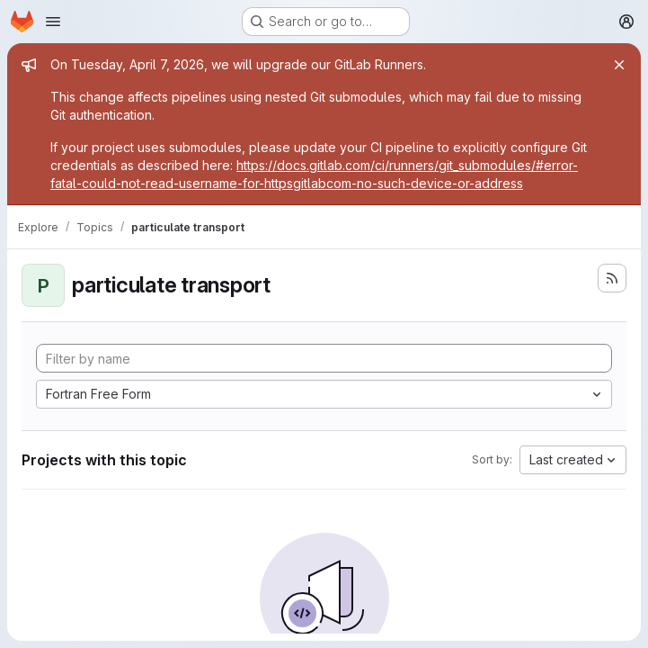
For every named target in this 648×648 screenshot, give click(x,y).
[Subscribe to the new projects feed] (612, 278)
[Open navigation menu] (53, 21)
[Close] (619, 65)
